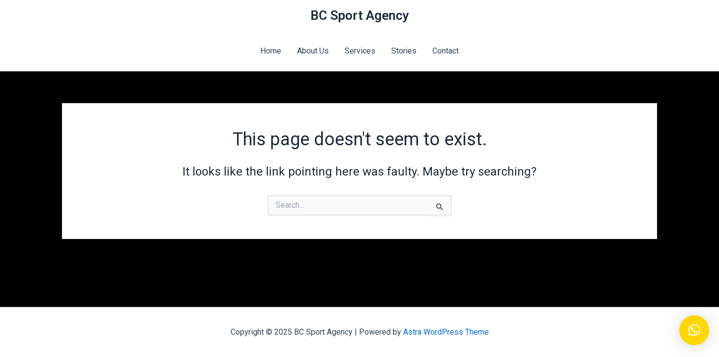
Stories (404, 51)
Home (270, 51)
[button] (694, 330)
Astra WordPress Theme (446, 332)
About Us (313, 51)
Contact (445, 51)
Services (360, 51)
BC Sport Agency (359, 15)
